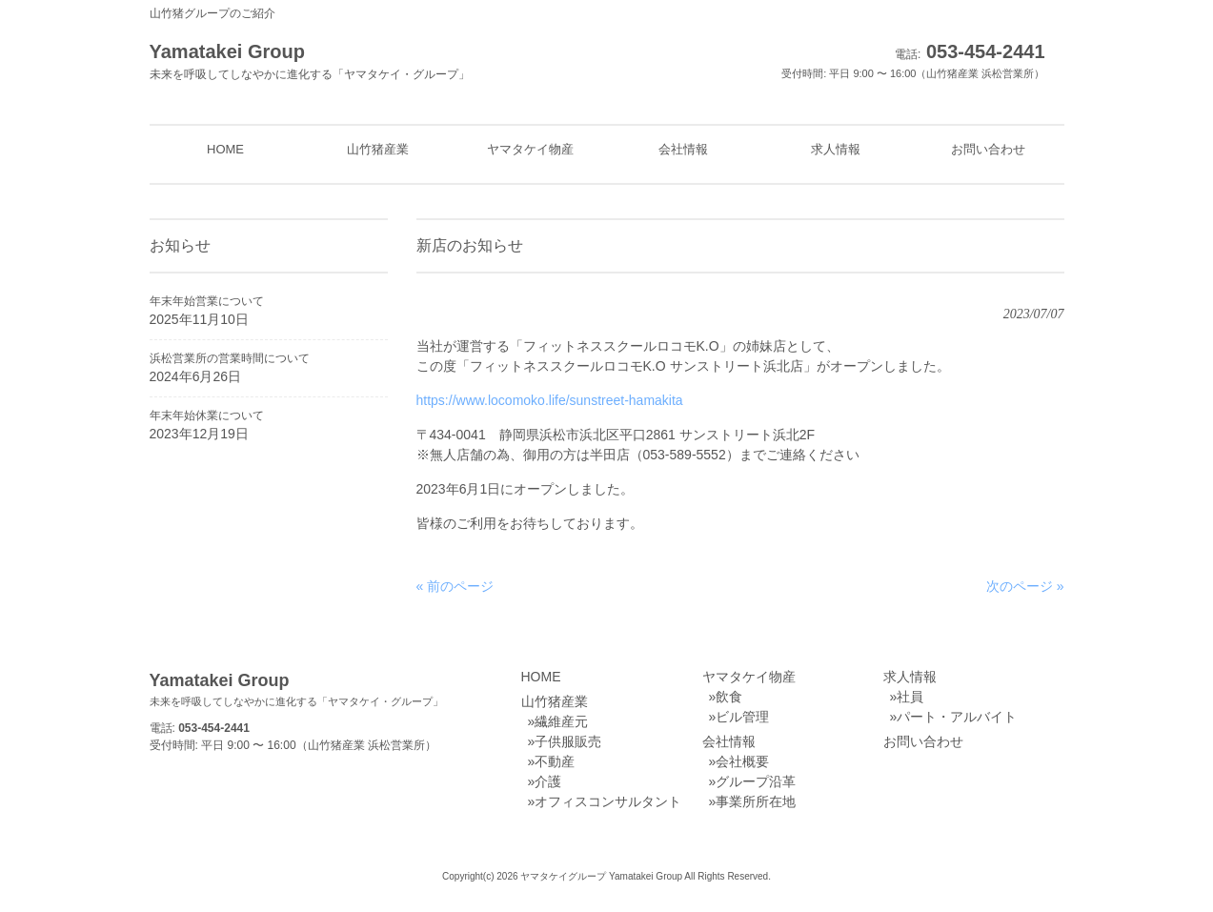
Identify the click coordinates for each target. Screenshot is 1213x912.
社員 (910, 696)
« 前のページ (455, 586)
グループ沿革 (756, 781)
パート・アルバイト (957, 716)
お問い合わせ (923, 741)
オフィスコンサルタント (608, 801)
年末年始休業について (207, 415)
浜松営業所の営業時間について (230, 358)
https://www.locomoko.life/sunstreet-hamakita (549, 400)
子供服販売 (568, 741)
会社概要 (742, 761)
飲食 (729, 696)
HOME (541, 676)
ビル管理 (742, 716)
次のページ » (1025, 586)
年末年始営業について (207, 301)
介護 (548, 781)
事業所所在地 (756, 801)
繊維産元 (561, 721)
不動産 (555, 761)
